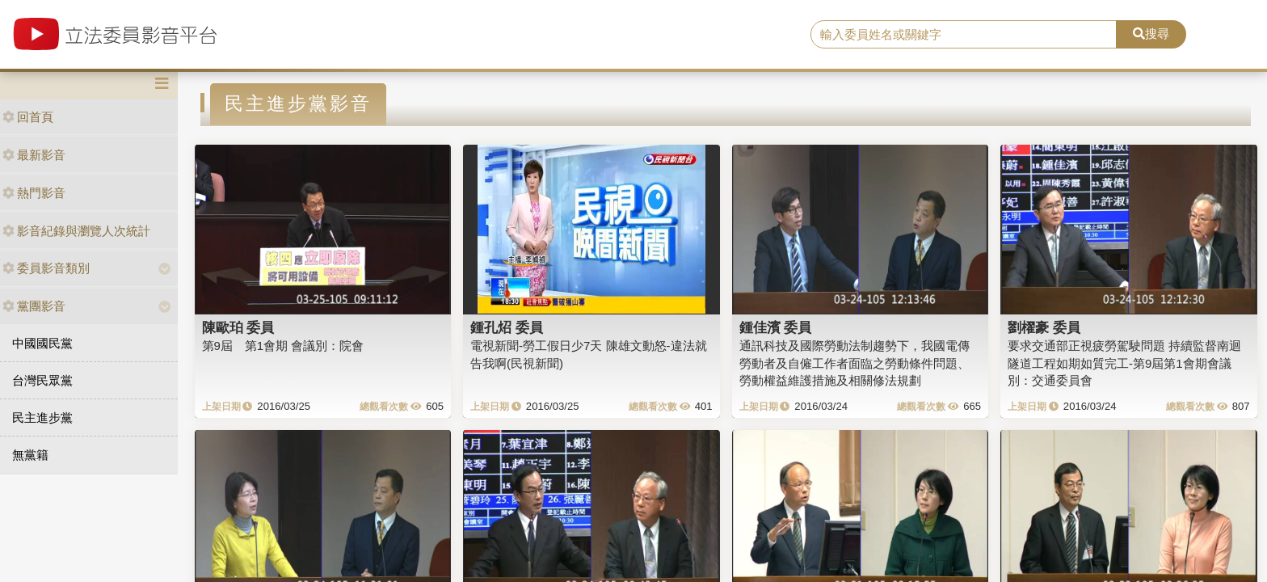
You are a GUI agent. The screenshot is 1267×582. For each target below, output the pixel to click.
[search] (964, 34)
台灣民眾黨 (42, 380)
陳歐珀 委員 (238, 327)
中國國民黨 (42, 343)
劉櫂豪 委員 (1044, 327)
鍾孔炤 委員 (506, 327)
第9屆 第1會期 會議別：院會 (283, 345)
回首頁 (27, 117)
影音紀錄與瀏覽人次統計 (76, 231)
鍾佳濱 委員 (775, 327)
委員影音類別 (46, 268)
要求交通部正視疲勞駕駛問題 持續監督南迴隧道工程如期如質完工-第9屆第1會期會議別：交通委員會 (1124, 363)
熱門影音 (33, 193)
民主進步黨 (42, 417)
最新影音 (33, 155)
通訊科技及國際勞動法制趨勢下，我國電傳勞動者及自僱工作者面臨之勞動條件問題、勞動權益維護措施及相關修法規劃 (854, 363)
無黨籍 (30, 455)
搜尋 (1151, 33)
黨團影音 (33, 306)
